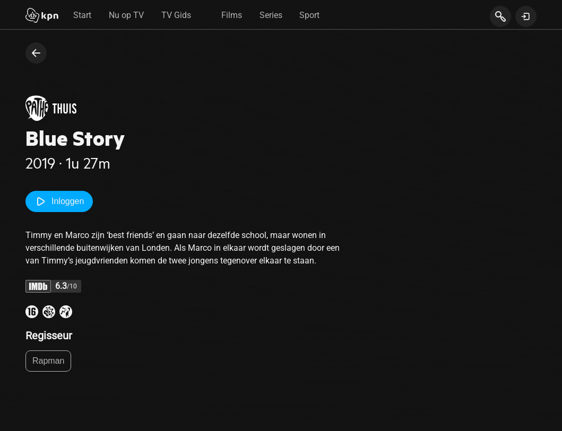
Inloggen (59, 201)
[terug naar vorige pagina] (36, 53)
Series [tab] (271, 15)
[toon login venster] (526, 16)
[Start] (41, 16)
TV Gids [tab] (176, 15)
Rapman (48, 360)
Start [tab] (82, 15)
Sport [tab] (309, 15)
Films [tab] (231, 15)
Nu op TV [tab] (126, 15)
